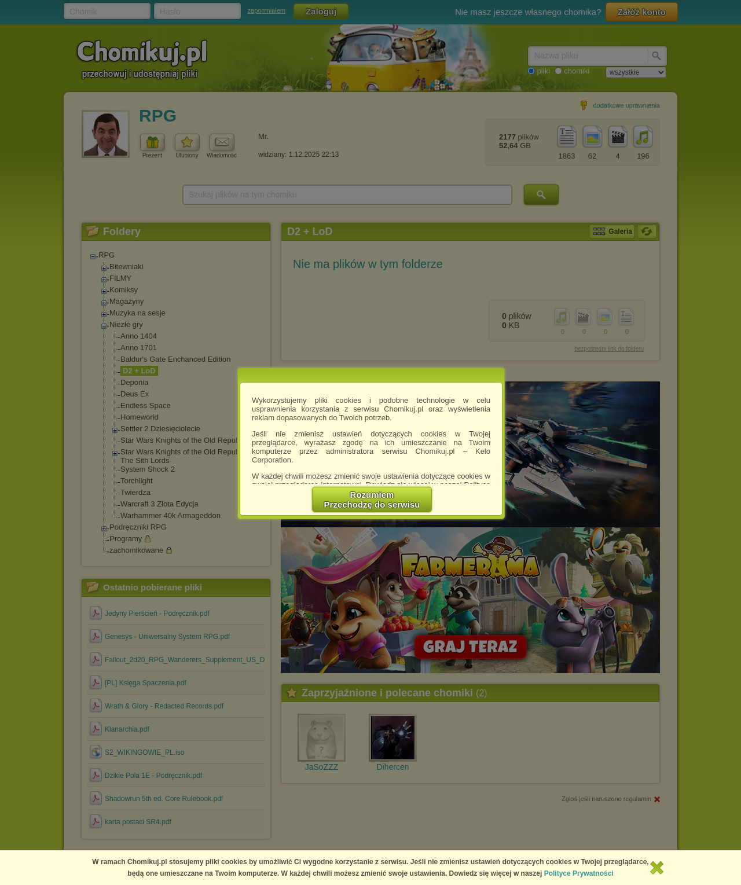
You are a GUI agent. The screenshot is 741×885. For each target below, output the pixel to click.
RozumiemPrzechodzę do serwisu (372, 499)
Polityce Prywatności (579, 873)
